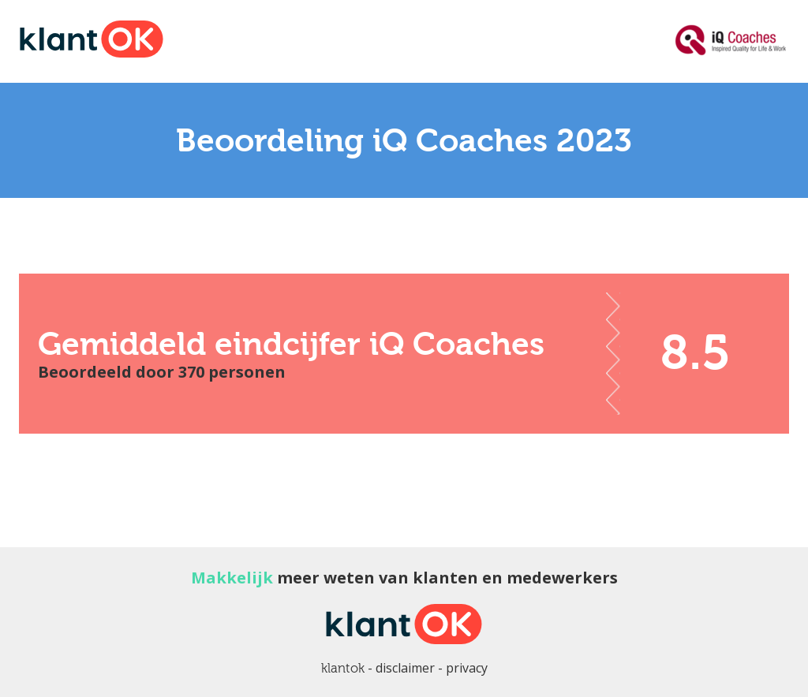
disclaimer (405, 667)
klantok (343, 668)
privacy (467, 667)
